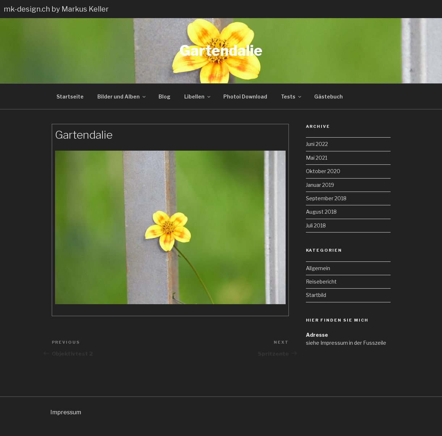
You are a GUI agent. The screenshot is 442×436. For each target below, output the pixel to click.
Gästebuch (328, 96)
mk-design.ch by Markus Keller (56, 9)
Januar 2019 (320, 185)
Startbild (316, 295)
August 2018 (321, 212)
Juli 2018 (316, 225)
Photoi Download (245, 96)
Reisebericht (321, 281)
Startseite (70, 96)
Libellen (197, 96)
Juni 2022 (317, 144)
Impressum (65, 412)
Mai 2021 (316, 158)
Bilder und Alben (122, 96)
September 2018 (326, 198)
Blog (165, 96)
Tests (291, 96)
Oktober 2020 (323, 171)
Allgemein (318, 268)
